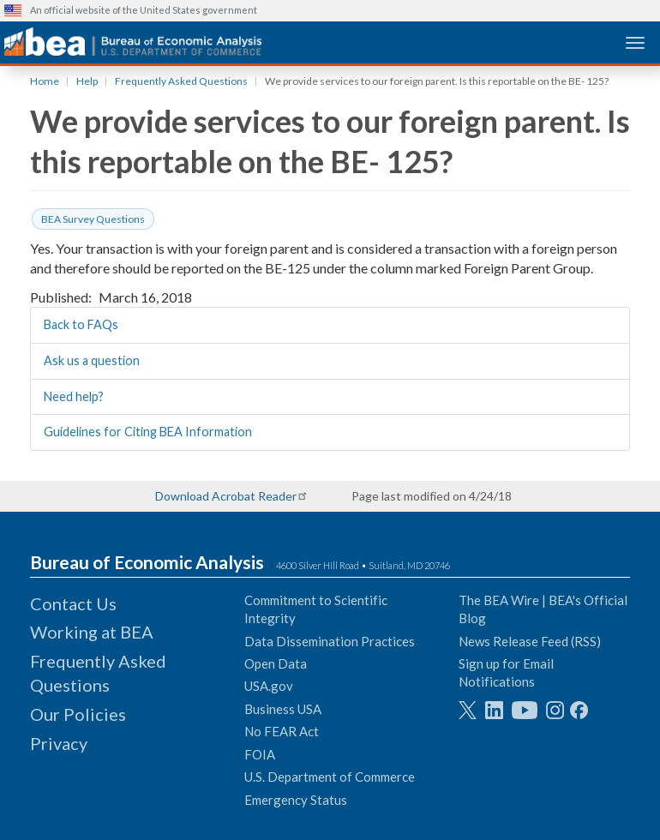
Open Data (275, 663)
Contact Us (73, 603)
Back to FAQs (81, 324)
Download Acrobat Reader (226, 496)
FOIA (259, 754)
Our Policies (78, 714)
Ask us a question (92, 360)
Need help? (74, 396)
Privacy (58, 743)
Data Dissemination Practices (329, 641)
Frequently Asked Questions (181, 81)
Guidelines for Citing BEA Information (148, 431)
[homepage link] (132, 41)
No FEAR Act (281, 731)
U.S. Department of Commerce (329, 776)
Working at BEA (91, 631)
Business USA (282, 709)
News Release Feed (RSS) (530, 641)
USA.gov (268, 685)
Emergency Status (295, 799)
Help (87, 81)
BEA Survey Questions (93, 219)
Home (44, 81)
